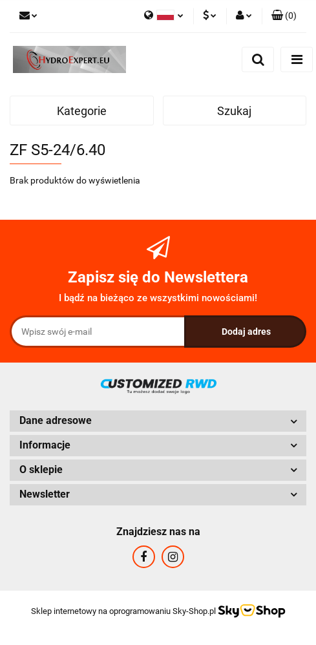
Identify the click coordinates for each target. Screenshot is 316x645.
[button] (284, 16)
